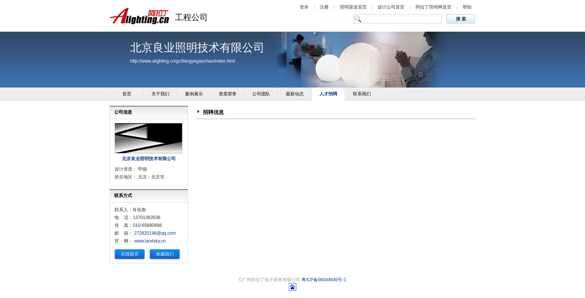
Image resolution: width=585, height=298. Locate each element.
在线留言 (130, 254)
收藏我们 (165, 254)
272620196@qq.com (155, 233)
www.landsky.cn (150, 241)
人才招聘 (328, 93)
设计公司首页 (392, 7)
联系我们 (362, 93)
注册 (325, 7)
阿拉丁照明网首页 (434, 7)
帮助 (467, 7)
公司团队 (261, 93)
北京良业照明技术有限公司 (149, 158)
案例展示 (194, 93)
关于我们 (160, 93)
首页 (126, 93)
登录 (305, 7)
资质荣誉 (228, 93)
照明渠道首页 (354, 7)
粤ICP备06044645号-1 (323, 279)
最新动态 (295, 93)
